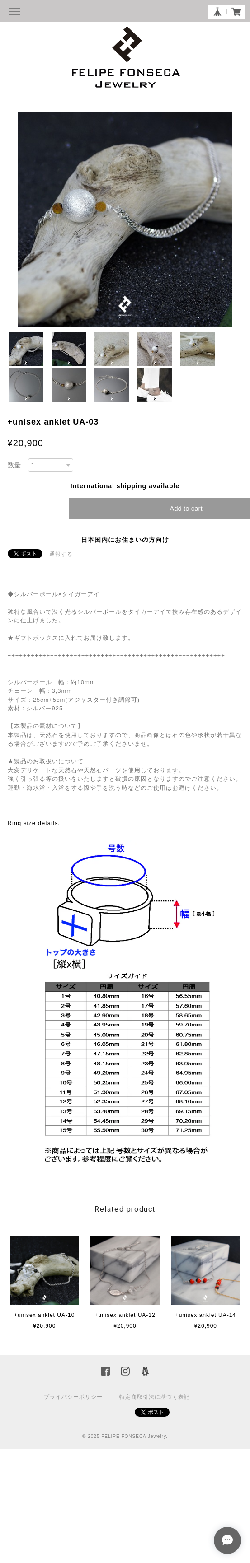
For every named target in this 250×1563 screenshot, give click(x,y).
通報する (61, 554)
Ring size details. (34, 823)
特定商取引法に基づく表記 (154, 1397)
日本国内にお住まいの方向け (125, 539)
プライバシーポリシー (73, 1397)
